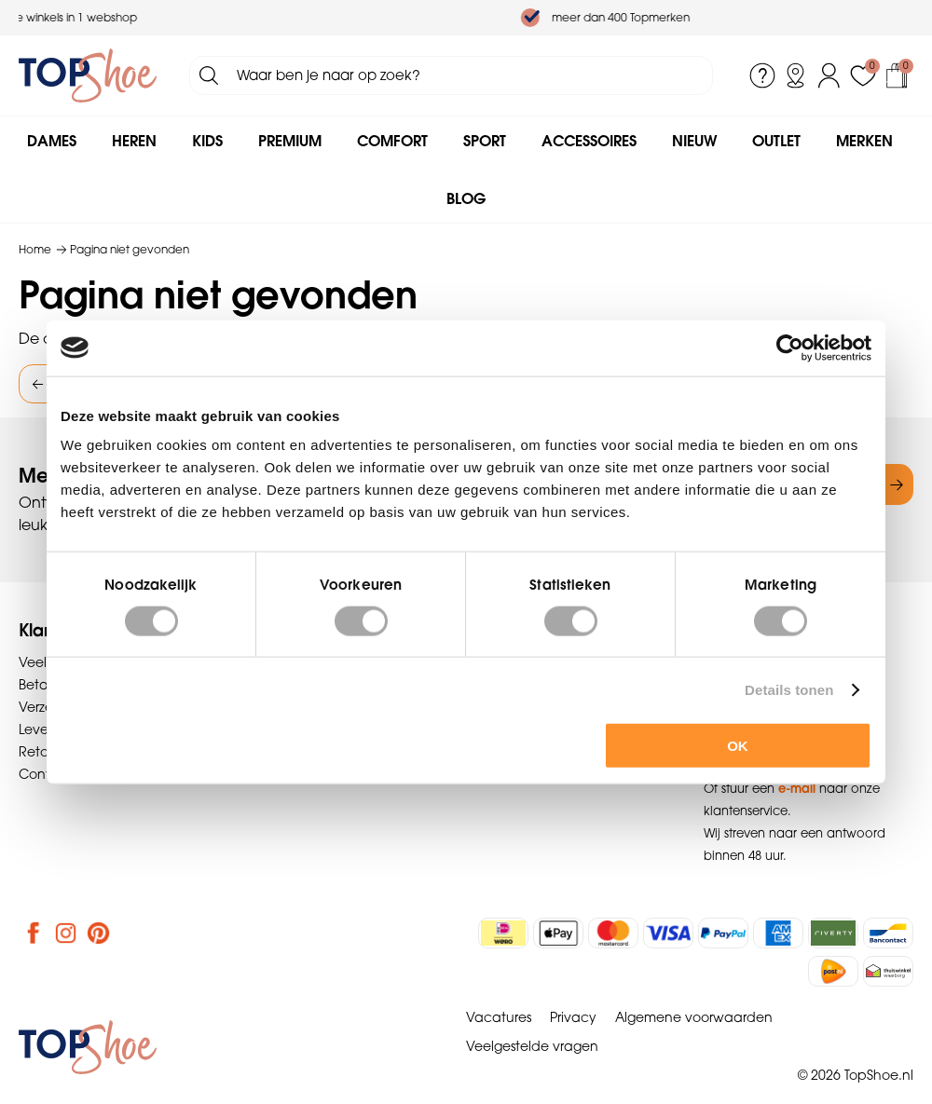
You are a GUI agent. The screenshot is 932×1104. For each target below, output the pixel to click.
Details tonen (789, 689)
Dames (51, 140)
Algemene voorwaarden (694, 1017)
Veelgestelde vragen (532, 1046)
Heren (134, 140)
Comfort (392, 140)
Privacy (573, 1017)
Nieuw (694, 140)
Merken (864, 140)
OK (737, 746)
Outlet (776, 140)
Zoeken (208, 75)
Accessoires (589, 140)
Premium (290, 140)
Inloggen (829, 75)
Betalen (43, 684)
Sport (484, 140)
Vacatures (498, 1017)
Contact (46, 774)
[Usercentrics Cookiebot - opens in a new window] (789, 347)
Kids (207, 140)
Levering (45, 729)
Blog (466, 198)
